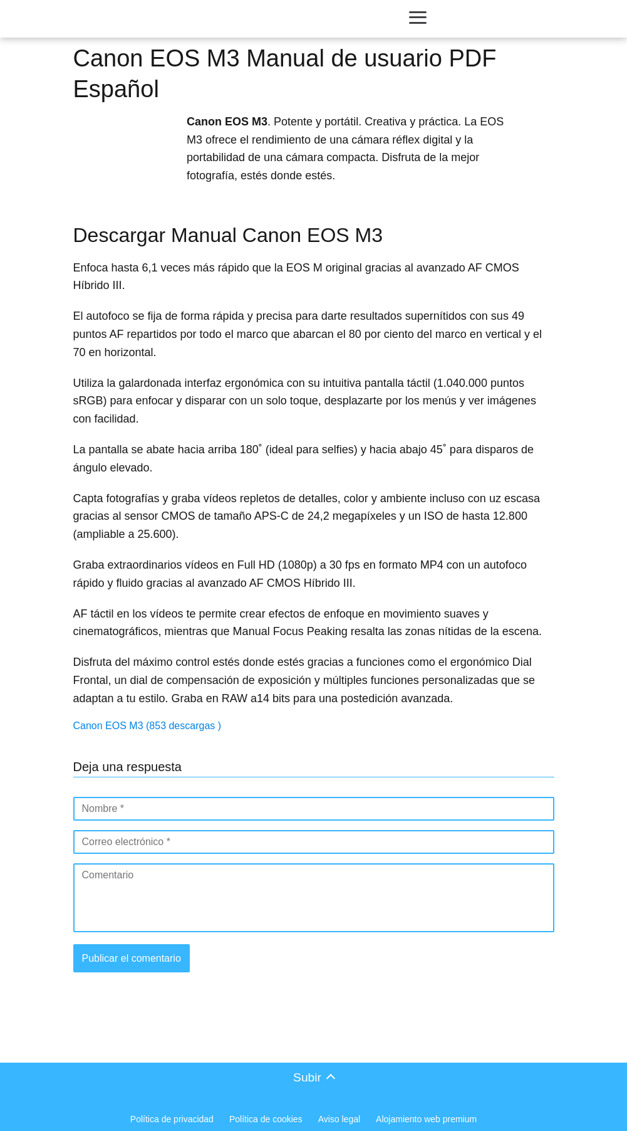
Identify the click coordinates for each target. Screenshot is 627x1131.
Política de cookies (266, 1119)
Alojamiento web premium (426, 1119)
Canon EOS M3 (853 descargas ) (147, 725)
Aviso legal (339, 1119)
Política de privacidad (172, 1119)
